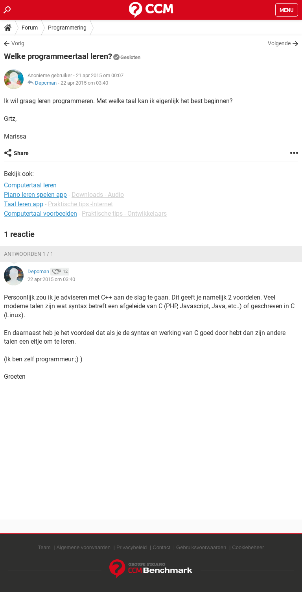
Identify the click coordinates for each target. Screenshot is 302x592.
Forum (30, 27)
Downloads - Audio (98, 194)
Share (21, 153)
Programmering (67, 27)
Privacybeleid (131, 547)
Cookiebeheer (248, 547)
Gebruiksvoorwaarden (201, 547)
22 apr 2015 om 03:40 (84, 83)
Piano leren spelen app (35, 194)
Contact (161, 547)
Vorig (17, 43)
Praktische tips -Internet (80, 204)
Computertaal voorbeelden (40, 213)
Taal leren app (23, 204)
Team (44, 547)
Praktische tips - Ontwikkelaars (124, 213)
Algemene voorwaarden (83, 547)
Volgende (279, 43)
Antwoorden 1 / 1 (28, 254)
